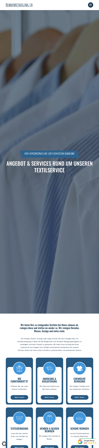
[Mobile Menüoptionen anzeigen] (90, 5)
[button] (4, 443)
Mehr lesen (19, 397)
